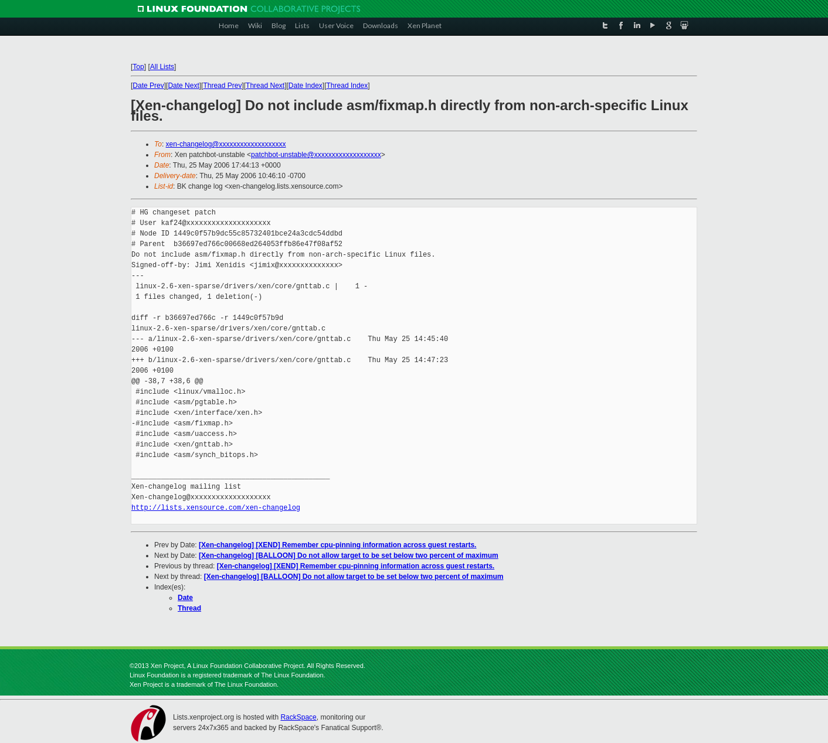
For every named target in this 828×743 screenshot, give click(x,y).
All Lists (162, 67)
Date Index (306, 85)
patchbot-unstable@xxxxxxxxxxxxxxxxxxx (316, 155)
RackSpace (298, 717)
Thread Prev (222, 85)
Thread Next (265, 85)
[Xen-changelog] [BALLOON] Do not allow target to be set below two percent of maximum (348, 555)
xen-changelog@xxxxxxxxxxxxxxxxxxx (226, 144)
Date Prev (148, 85)
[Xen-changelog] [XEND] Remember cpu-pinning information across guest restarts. (337, 545)
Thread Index (347, 85)
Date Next (183, 85)
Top (138, 67)
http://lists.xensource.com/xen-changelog (215, 508)
